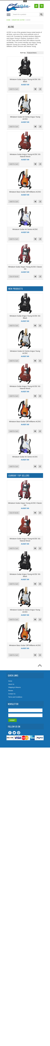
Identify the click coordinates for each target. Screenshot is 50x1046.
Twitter (14, 732)
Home (8, 20)
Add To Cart (14, 89)
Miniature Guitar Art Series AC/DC (25, 229)
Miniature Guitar (18, 20)
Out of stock (14, 276)
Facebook (10, 732)
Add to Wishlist (35, 89)
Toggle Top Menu (25, 1)
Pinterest (18, 732)
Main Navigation (8, 15)
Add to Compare (40, 89)
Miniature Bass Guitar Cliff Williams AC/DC (25, 192)
